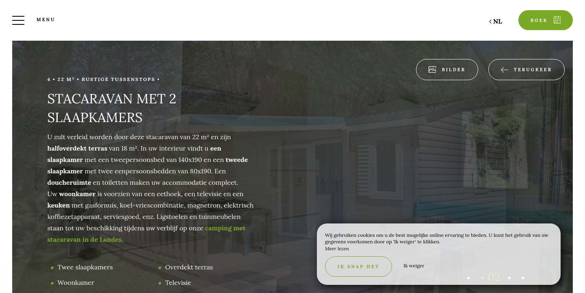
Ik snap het (358, 266)
